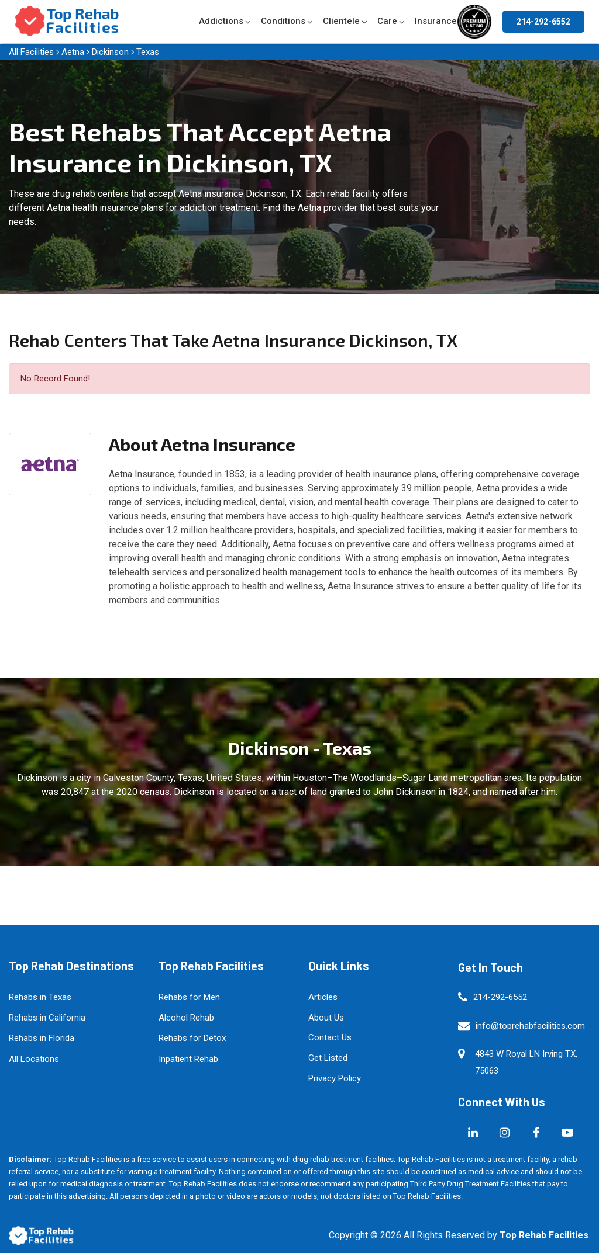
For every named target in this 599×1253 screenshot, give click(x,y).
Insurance (436, 21)
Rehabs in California (47, 1017)
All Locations (34, 1059)
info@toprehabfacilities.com (530, 1026)
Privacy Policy (334, 1078)
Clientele (341, 21)
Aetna (72, 52)
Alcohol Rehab (186, 1017)
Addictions (221, 21)
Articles (323, 997)
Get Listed (327, 1058)
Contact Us (330, 1037)
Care (387, 21)
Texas (147, 52)
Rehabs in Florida (41, 1038)
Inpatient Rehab (188, 1059)
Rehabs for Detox (192, 1038)
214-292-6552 (543, 21)
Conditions (283, 21)
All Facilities (31, 52)
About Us (326, 1017)
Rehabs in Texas (40, 997)
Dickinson (110, 52)
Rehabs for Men (189, 997)
